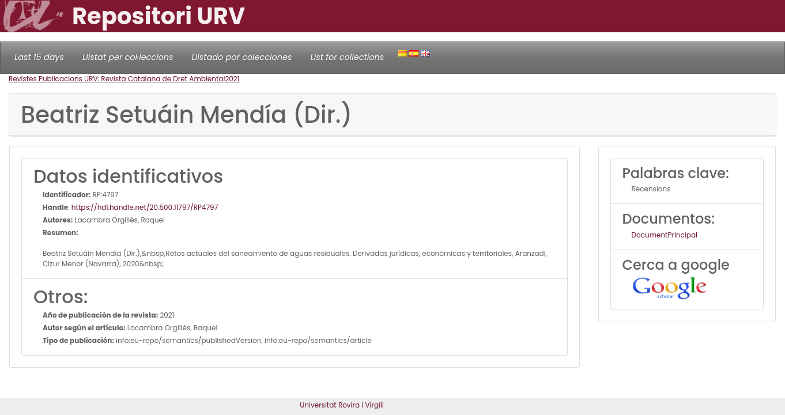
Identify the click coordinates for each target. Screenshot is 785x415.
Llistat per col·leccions (127, 57)
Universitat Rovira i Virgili (342, 405)
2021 (232, 79)
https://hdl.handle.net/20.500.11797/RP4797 (144, 207)
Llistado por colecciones (242, 57)
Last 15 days (39, 57)
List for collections (347, 57)
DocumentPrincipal (664, 235)
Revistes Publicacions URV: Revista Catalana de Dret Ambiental (117, 79)
